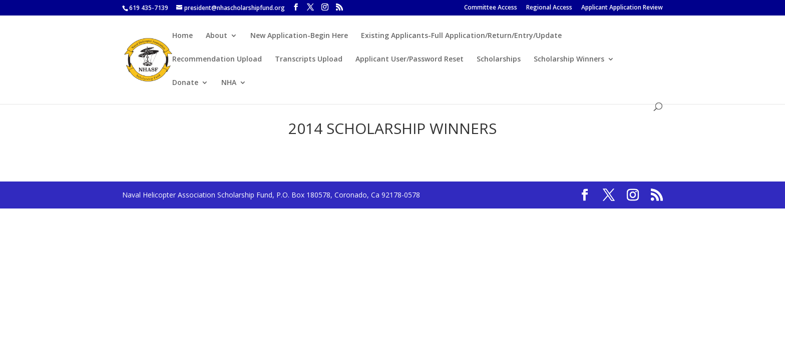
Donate (185, 83)
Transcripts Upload (308, 60)
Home (182, 36)
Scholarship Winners (569, 60)
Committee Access (490, 8)
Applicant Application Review (622, 8)
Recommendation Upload (217, 60)
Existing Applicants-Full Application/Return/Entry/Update (461, 36)
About (216, 36)
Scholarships (499, 60)
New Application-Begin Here (299, 36)
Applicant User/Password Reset (409, 60)
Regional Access (549, 8)
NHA (228, 83)
